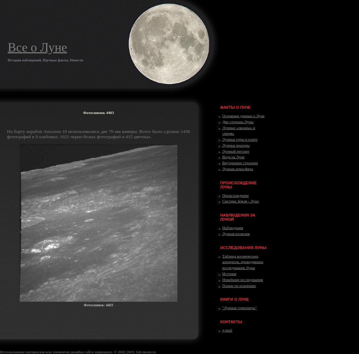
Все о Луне (37, 47)
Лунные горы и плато (240, 139)
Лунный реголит (235, 151)
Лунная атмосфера (237, 169)
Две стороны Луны (237, 122)
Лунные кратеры (236, 145)
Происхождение (235, 195)
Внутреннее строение (240, 163)
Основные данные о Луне (243, 116)
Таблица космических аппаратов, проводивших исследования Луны (242, 262)
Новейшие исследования (242, 280)
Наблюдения (232, 228)
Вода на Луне (233, 157)
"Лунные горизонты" (239, 308)
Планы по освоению (239, 285)
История (229, 274)
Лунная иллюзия (236, 234)
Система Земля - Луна (240, 201)
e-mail (227, 330)
